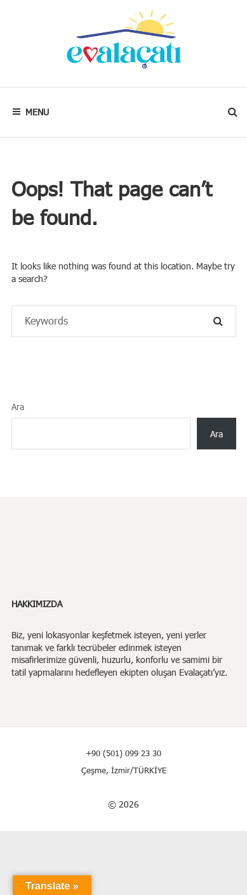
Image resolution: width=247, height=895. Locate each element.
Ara (17, 406)
